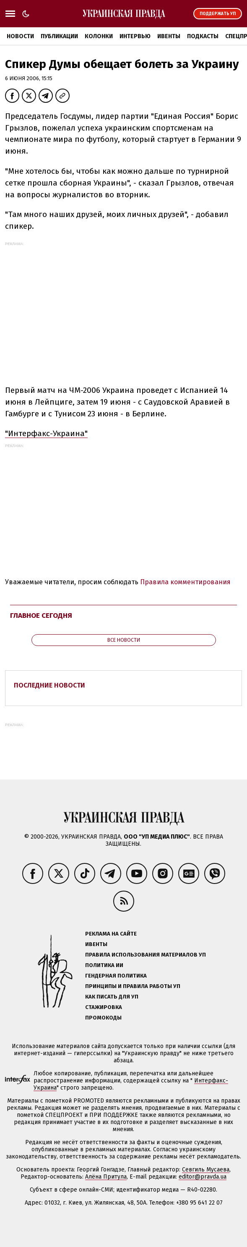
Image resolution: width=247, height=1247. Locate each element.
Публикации (59, 36)
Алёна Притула (106, 1176)
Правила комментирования (185, 582)
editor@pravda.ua (202, 1176)
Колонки (99, 36)
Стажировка (103, 1007)
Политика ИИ (104, 965)
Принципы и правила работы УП (132, 986)
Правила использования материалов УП (145, 955)
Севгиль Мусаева (205, 1169)
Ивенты (168, 36)
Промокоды (103, 1017)
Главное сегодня (41, 615)
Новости (20, 36)
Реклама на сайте (111, 934)
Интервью (135, 36)
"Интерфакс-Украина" (46, 433)
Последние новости (49, 685)
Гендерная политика (116, 976)
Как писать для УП (111, 996)
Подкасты (202, 36)
